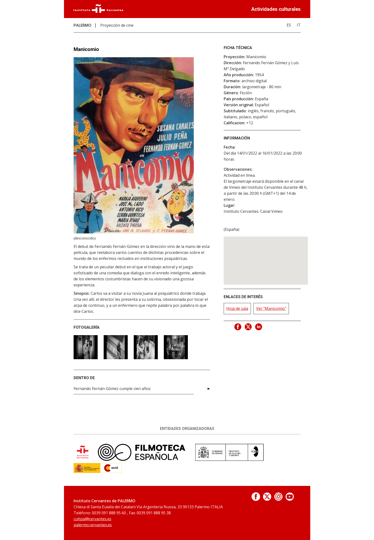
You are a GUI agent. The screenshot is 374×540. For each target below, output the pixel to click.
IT (299, 25)
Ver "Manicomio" (271, 308)
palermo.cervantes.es (93, 524)
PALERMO (82, 25)
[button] (266, 256)
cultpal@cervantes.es (92, 518)
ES (289, 25)
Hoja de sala (237, 308)
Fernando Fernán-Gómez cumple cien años (112, 388)
